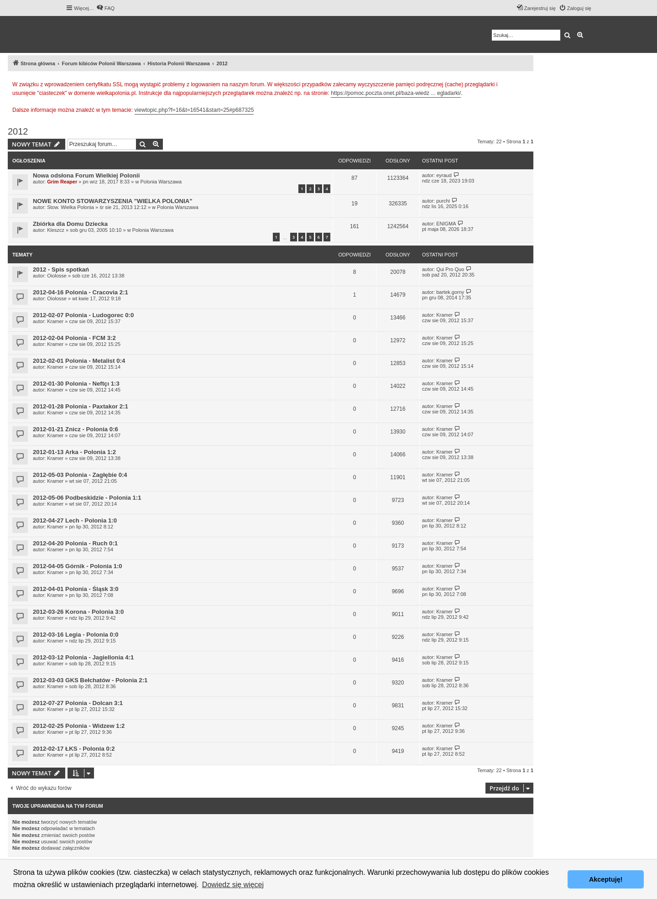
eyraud (444, 175)
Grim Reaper (62, 181)
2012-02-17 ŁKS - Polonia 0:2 (74, 748)
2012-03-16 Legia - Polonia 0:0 (76, 634)
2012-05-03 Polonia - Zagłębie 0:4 (80, 474)
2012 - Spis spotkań (61, 269)
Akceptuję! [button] (606, 879)
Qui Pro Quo (450, 269)
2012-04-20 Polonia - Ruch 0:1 (75, 543)
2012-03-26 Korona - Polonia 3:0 (78, 611)
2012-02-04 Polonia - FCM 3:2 (74, 338)
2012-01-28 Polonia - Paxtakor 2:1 (80, 406)
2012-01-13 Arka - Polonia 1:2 (74, 452)
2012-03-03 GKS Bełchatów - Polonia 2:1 (90, 680)
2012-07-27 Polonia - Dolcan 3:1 (78, 703)
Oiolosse (57, 275)
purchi (443, 201)
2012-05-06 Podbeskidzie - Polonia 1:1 (87, 497)
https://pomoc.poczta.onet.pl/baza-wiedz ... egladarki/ (396, 93)
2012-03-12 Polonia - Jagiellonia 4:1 (83, 657)
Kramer (55, 321)
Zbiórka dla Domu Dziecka (70, 223)
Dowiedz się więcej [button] (233, 885)
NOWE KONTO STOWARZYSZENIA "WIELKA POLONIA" (113, 201)
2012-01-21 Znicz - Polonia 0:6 (75, 429)
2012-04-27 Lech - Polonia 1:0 (75, 520)
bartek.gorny (450, 292)
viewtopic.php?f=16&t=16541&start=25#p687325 (194, 110)
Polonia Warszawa (161, 181)
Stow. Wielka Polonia (70, 207)
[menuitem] (105, 8)
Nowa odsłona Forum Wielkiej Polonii (86, 175)
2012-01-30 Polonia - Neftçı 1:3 (76, 383)
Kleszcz (55, 230)
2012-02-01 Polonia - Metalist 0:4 (79, 360)
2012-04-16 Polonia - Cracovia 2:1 (80, 292)
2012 (18, 131)
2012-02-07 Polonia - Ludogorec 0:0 (83, 315)
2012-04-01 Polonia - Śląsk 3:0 (76, 588)
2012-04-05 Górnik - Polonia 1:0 (77, 566)
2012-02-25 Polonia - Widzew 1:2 (79, 725)
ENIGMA (446, 223)
